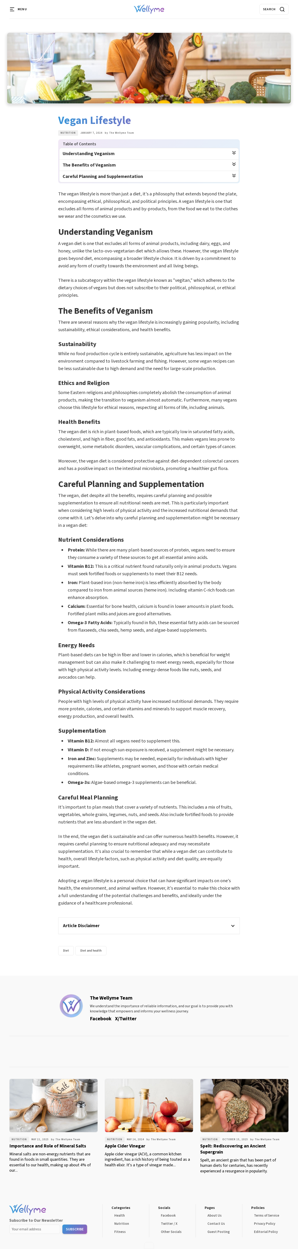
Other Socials (171, 1231)
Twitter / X (169, 1223)
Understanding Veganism (89, 153)
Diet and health (91, 951)
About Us (214, 1215)
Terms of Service (266, 1215)
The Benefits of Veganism (89, 165)
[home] (149, 9)
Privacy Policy (264, 1223)
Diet (66, 951)
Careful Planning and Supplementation (103, 176)
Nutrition (68, 133)
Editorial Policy (266, 1231)
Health (119, 1215)
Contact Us (216, 1223)
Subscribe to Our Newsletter (36, 1220)
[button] (18, 9)
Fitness (120, 1231)
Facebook (168, 1215)
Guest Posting (218, 1231)
